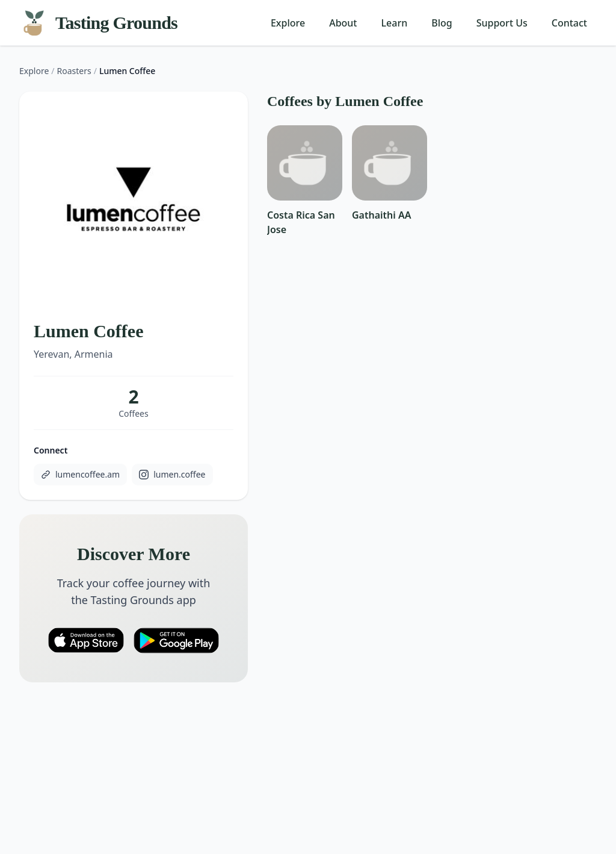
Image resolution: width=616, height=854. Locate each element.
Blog (441, 23)
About (343, 23)
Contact (569, 23)
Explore (288, 23)
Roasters (74, 70)
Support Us (502, 23)
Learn (394, 23)
